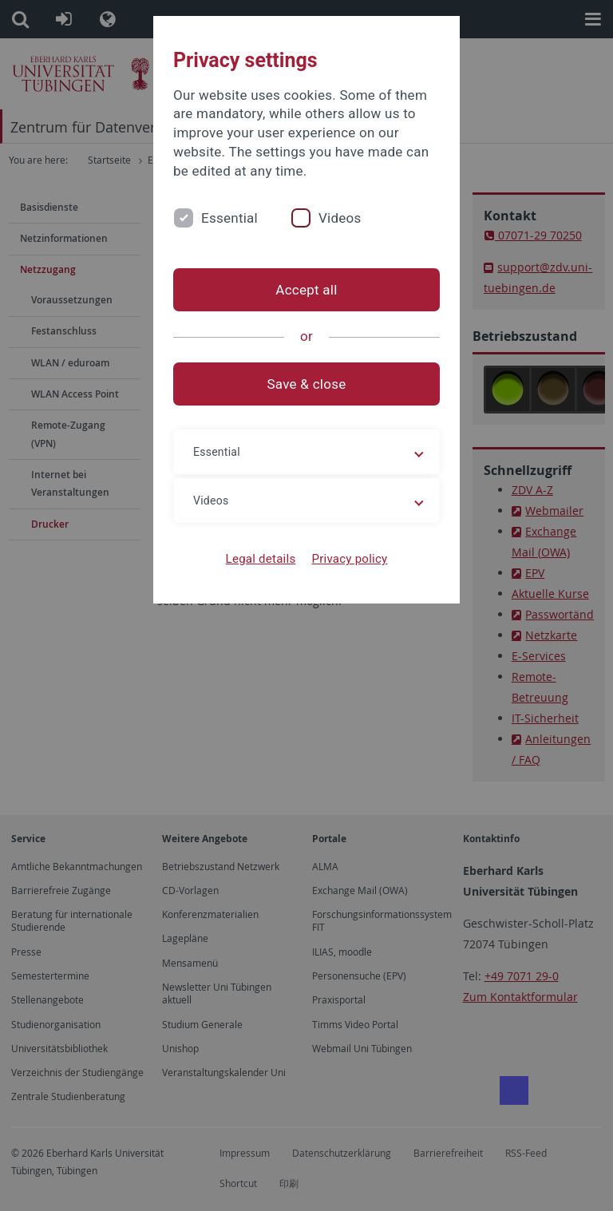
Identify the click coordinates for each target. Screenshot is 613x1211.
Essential (229, 218)
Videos (340, 218)
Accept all (306, 290)
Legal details (261, 559)
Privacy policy (349, 559)
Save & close (306, 384)
